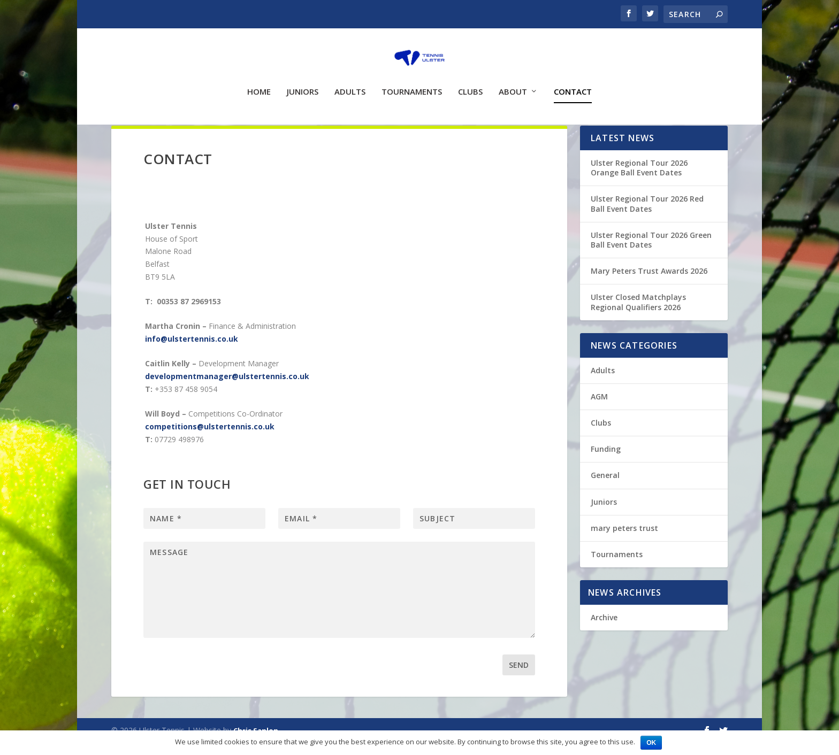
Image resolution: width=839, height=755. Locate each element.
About (513, 84)
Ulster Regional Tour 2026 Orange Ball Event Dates (639, 180)
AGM (599, 409)
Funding (606, 461)
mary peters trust (624, 540)
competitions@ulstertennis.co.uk (209, 439)
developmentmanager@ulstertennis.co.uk (227, 388)
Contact (573, 84)
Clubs (470, 84)
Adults (349, 84)
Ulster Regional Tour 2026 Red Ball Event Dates (647, 216)
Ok (651, 742)
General (605, 487)
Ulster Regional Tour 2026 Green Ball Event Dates (651, 252)
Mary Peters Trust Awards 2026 (649, 283)
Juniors (302, 84)
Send (519, 677)
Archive (604, 630)
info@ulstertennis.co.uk (191, 351)
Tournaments (412, 84)
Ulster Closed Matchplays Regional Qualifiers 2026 (638, 314)
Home (259, 84)
